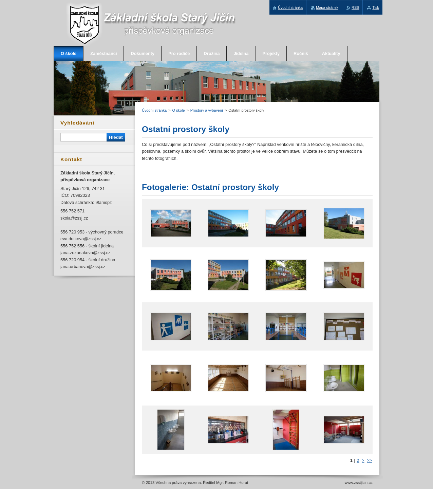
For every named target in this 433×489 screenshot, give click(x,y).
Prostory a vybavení (206, 110)
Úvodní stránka (154, 110)
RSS (355, 7)
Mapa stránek (327, 7)
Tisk (375, 7)
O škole (178, 110)
